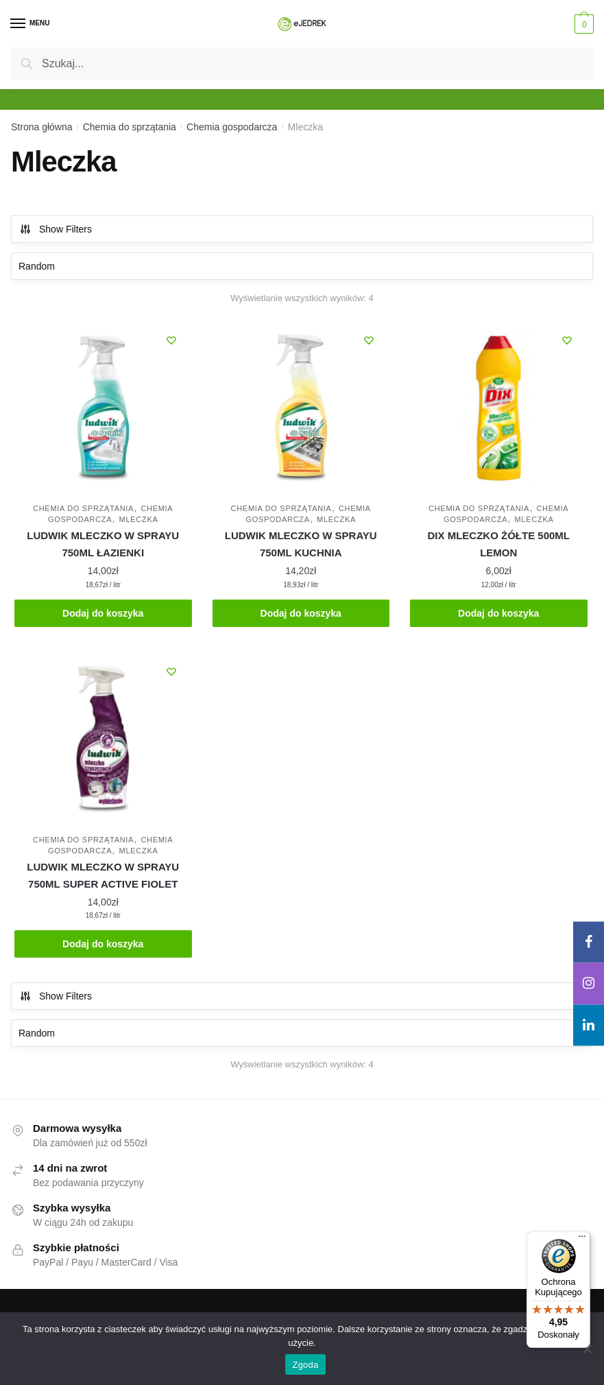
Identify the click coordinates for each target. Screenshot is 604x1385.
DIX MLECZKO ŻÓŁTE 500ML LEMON (498, 544)
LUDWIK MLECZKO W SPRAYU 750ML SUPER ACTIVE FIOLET (103, 875)
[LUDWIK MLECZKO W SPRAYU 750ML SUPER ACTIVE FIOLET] (103, 740)
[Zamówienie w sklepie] (302, 266)
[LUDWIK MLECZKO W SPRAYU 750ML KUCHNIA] (301, 408)
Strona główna (42, 126)
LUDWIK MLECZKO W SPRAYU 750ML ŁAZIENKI (103, 544)
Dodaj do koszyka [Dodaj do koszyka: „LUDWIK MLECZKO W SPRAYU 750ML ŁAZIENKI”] (102, 613)
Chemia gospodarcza (231, 126)
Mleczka (138, 519)
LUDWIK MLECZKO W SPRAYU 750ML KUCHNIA (301, 544)
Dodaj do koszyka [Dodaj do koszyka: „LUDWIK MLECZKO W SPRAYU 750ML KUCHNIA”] (301, 613)
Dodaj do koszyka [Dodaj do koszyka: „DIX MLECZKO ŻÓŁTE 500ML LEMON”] (498, 613)
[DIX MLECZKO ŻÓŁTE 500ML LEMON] (499, 408)
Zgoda (305, 1365)
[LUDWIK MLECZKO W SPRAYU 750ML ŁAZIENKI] (103, 408)
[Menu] (30, 24)
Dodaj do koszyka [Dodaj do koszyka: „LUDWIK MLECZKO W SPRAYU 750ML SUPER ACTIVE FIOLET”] (102, 943)
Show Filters (55, 229)
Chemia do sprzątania (129, 126)
